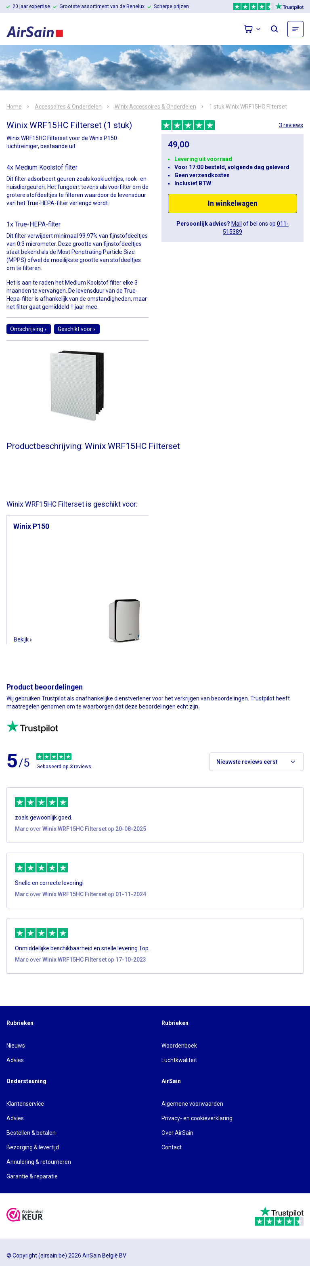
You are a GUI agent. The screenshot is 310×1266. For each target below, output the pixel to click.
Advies (15, 1060)
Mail (236, 223)
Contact (171, 1147)
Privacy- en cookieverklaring (196, 1118)
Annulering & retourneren (38, 1162)
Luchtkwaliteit (179, 1060)
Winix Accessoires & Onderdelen (155, 106)
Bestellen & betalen (31, 1133)
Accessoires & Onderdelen (68, 106)
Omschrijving (28, 329)
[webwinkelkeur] (24, 1216)
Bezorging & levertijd (32, 1147)
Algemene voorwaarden (192, 1103)
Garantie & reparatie (32, 1176)
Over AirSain (177, 1133)
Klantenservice (25, 1103)
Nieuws (15, 1045)
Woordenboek (179, 1045)
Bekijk (23, 639)
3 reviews (291, 125)
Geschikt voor (77, 329)
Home (14, 106)
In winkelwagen (233, 203)
